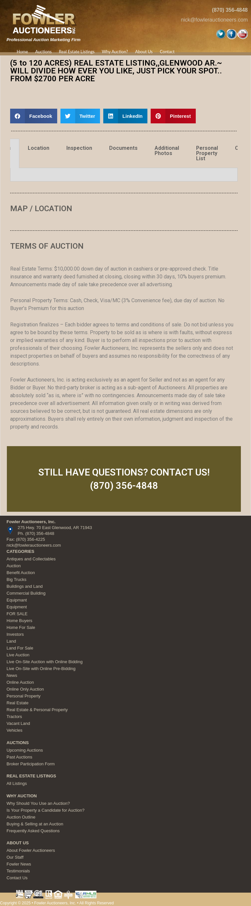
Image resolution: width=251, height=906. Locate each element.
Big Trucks (16, 579)
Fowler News (19, 864)
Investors (15, 634)
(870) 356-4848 (230, 10)
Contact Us (17, 877)
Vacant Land (18, 723)
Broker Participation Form (31, 763)
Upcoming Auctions (25, 750)
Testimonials (18, 870)
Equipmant (17, 600)
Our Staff (15, 857)
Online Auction (20, 682)
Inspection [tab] (79, 148)
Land (11, 641)
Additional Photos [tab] (167, 150)
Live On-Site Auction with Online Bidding (45, 661)
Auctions (43, 51)
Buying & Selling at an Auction (35, 823)
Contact (167, 51)
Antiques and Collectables (31, 558)
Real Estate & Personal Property (37, 709)
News (12, 675)
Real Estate (17, 702)
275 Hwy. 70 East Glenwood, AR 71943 (55, 527)
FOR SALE (17, 613)
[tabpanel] (124, 174)
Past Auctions (19, 757)
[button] (33, 116)
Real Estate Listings (76, 51)
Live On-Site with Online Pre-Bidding (41, 668)
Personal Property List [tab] (207, 153)
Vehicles (14, 730)
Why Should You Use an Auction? (38, 803)
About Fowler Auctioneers (31, 850)
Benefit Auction (21, 572)
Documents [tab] (123, 148)
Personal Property (24, 696)
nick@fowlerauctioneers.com (214, 20)
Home (22, 51)
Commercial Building (26, 593)
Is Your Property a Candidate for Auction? (46, 810)
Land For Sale (20, 648)
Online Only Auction (25, 689)
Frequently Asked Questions (33, 830)
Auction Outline (21, 817)
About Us (144, 51)
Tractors (14, 716)
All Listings (17, 783)
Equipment (17, 606)
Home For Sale (21, 627)
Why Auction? (115, 51)
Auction (14, 565)
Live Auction (18, 654)
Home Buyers (19, 620)
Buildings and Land (25, 586)
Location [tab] (38, 148)
